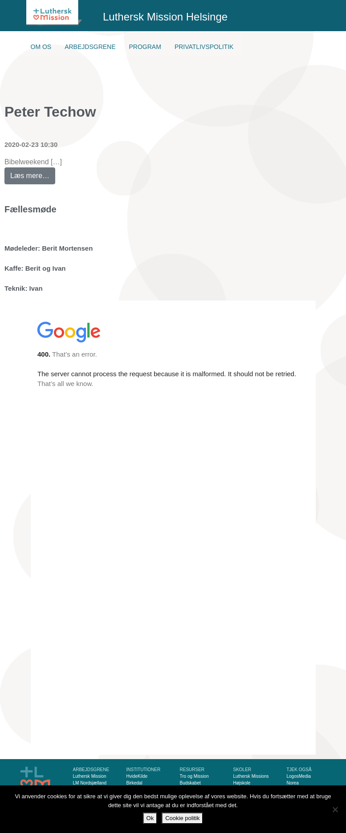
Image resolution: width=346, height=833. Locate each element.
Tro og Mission (194, 776)
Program (145, 46)
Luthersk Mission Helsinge (165, 17)
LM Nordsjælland (90, 782)
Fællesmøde (30, 209)
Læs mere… (32, 173)
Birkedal (134, 782)
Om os (41, 46)
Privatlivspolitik (204, 46)
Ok (150, 818)
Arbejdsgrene (90, 46)
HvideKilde (137, 776)
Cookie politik (182, 818)
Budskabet (190, 782)
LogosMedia (299, 776)
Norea (293, 782)
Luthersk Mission (89, 776)
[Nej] (334, 809)
